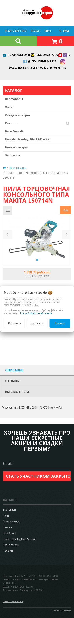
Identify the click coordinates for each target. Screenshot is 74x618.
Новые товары (16, 147)
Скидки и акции (17, 115)
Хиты (9, 107)
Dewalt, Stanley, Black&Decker (28, 139)
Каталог (11, 123)
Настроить (37, 323)
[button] (7, 235)
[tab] (37, 370)
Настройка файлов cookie (13, 601)
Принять (59, 323)
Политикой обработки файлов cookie (35, 313)
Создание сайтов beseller (61, 610)
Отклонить (14, 323)
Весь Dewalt (14, 131)
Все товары (14, 99)
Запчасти (12, 155)
